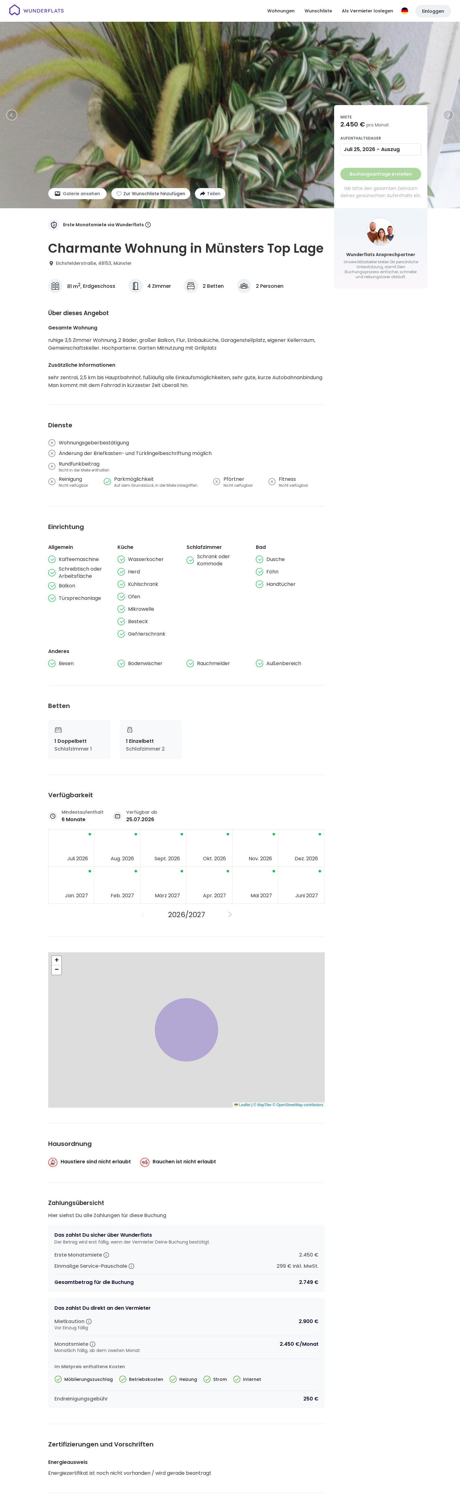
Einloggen (433, 11)
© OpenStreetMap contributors (298, 1105)
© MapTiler (262, 1105)
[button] (56, 960)
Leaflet (242, 1105)
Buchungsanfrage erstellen (381, 174)
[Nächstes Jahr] (230, 914)
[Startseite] (36, 11)
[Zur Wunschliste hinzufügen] (150, 193)
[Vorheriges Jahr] (143, 914)
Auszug (390, 149)
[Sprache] (404, 11)
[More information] (148, 225)
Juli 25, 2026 (359, 149)
